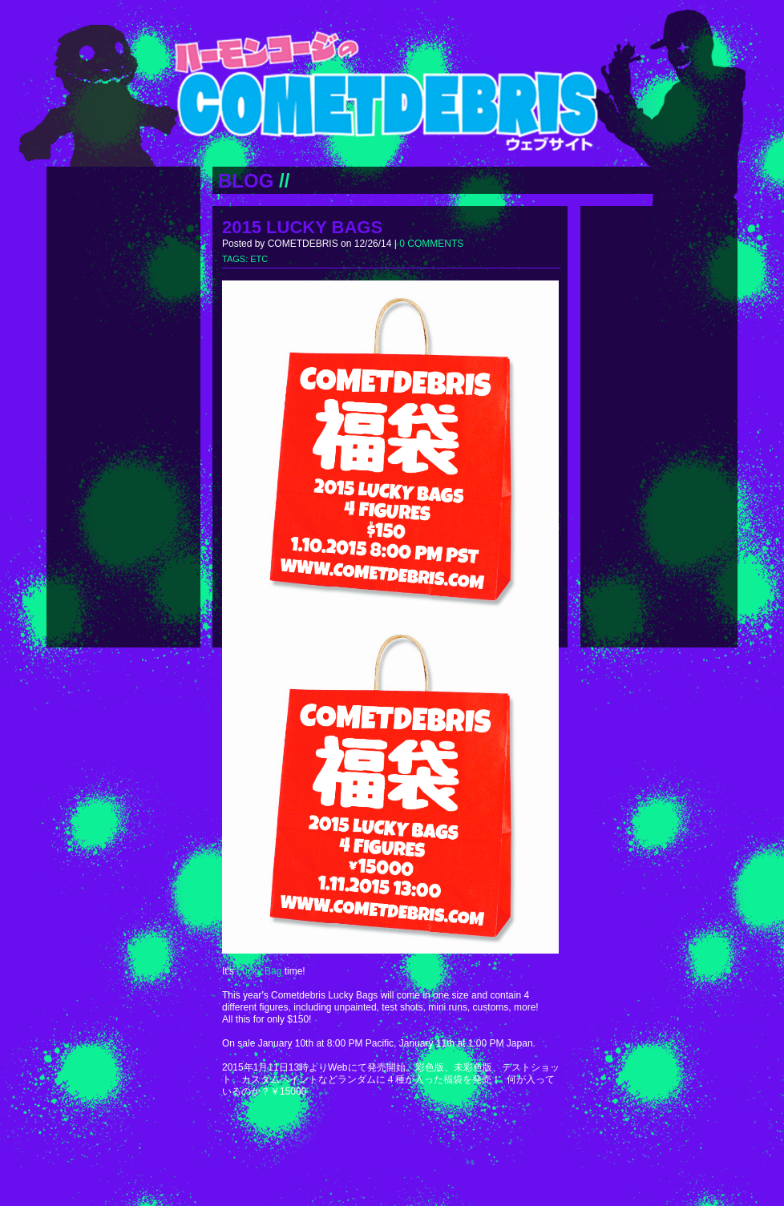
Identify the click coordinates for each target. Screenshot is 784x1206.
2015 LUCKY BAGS (302, 227)
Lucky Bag (258, 971)
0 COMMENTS (431, 243)
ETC (259, 259)
